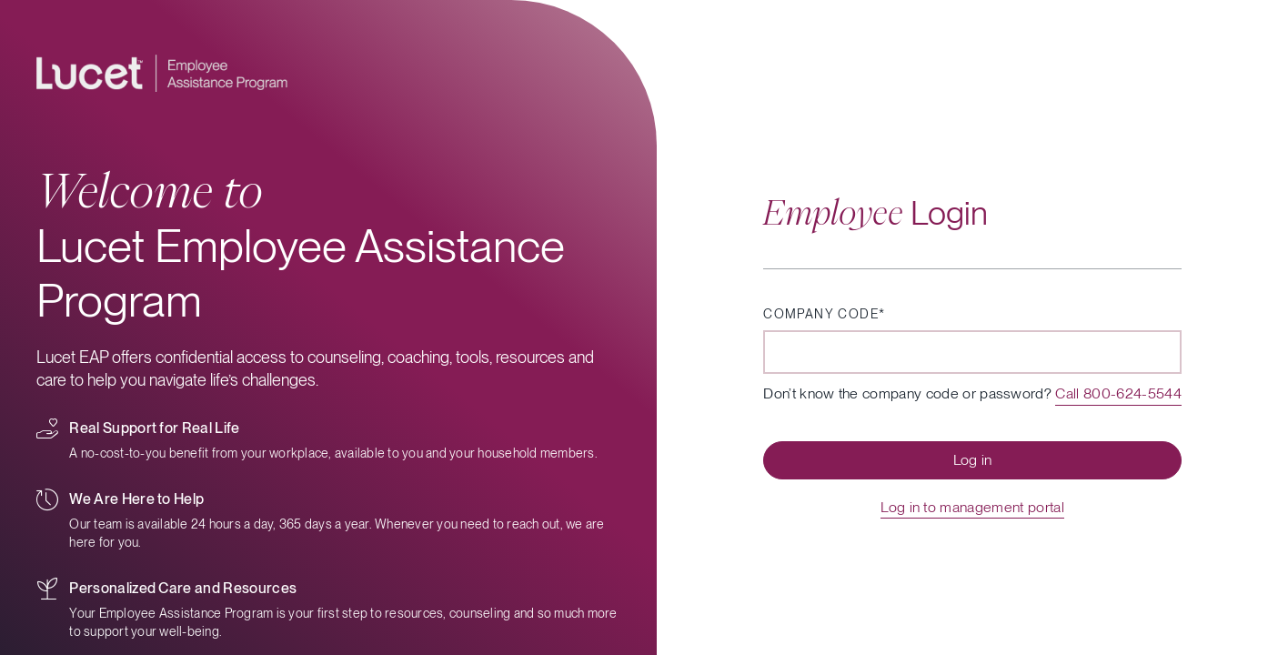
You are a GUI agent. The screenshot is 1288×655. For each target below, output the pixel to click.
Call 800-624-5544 (1118, 393)
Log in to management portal (972, 507)
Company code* (824, 314)
